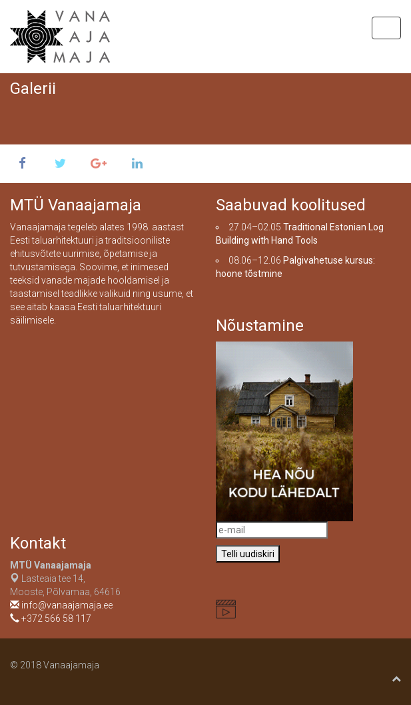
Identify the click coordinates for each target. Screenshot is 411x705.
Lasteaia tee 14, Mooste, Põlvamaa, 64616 (65, 578)
